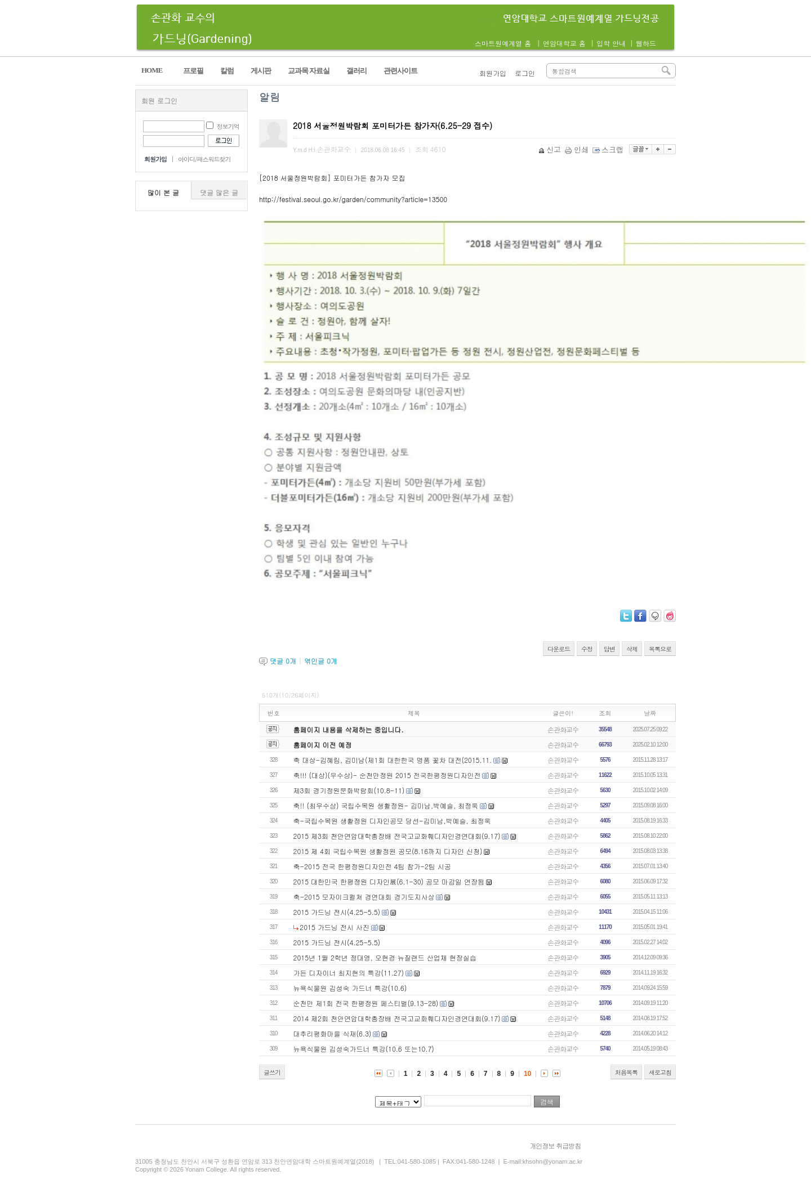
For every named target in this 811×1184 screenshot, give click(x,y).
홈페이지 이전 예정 (322, 744)
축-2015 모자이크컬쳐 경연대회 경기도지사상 (364, 896)
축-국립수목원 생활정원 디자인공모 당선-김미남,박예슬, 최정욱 (392, 820)
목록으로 (660, 649)
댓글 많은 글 (219, 192)
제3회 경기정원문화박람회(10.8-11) (349, 790)
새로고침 (660, 1072)
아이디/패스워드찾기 (204, 159)
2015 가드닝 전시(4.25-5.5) (337, 912)
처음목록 (626, 1072)
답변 (609, 649)
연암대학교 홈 (564, 43)
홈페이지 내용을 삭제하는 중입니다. (348, 729)
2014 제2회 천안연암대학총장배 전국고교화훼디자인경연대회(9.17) (397, 1018)
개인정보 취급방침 (555, 1145)
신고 (550, 149)
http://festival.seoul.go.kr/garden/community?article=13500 (353, 199)
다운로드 (558, 649)
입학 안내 (611, 43)
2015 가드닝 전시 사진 (334, 927)
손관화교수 (562, 729)
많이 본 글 (163, 192)
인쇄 (578, 149)
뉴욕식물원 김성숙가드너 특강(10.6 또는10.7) (363, 1048)
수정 (586, 649)
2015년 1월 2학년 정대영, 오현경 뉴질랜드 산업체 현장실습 (384, 957)
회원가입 (492, 73)
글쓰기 (272, 1072)
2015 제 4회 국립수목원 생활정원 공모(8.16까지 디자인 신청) (388, 851)
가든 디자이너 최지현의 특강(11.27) (348, 972)
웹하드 (646, 43)
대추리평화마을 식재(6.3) (332, 1033)
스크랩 (608, 149)
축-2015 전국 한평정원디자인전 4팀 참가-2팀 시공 (372, 866)
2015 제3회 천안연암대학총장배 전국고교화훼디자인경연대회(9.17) (397, 836)
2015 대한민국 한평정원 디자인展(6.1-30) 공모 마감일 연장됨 (389, 881)
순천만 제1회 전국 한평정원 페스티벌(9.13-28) (366, 1003)
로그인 (525, 73)
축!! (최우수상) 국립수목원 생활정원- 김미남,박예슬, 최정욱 (386, 805)
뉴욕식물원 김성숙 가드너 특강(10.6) (350, 988)
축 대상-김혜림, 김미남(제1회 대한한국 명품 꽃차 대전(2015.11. (392, 760)
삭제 (632, 649)
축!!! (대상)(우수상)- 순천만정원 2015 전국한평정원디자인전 (387, 775)
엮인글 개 (320, 660)
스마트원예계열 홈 (503, 43)
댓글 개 (283, 660)
